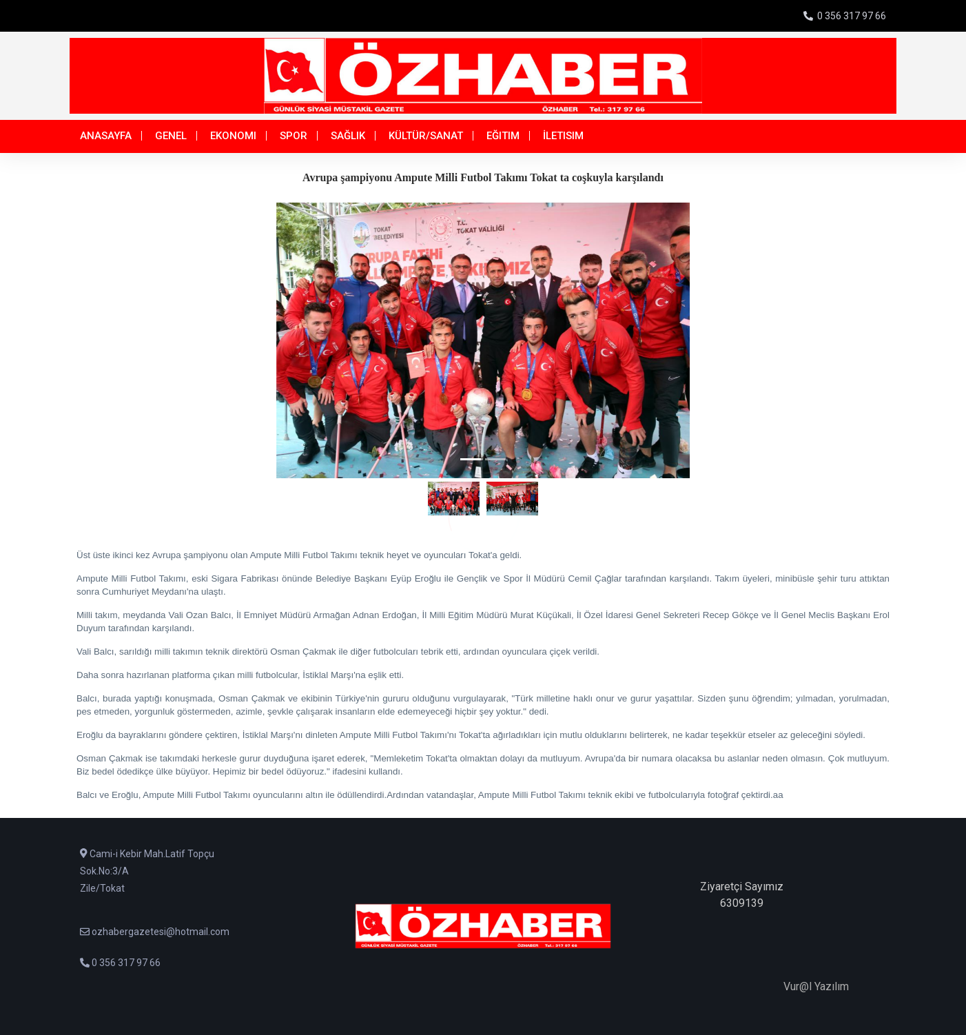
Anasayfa (106, 136)
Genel (171, 136)
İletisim (563, 136)
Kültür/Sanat (426, 136)
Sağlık (348, 136)
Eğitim (503, 136)
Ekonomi (233, 136)
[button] (140, 340)
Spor (293, 136)
